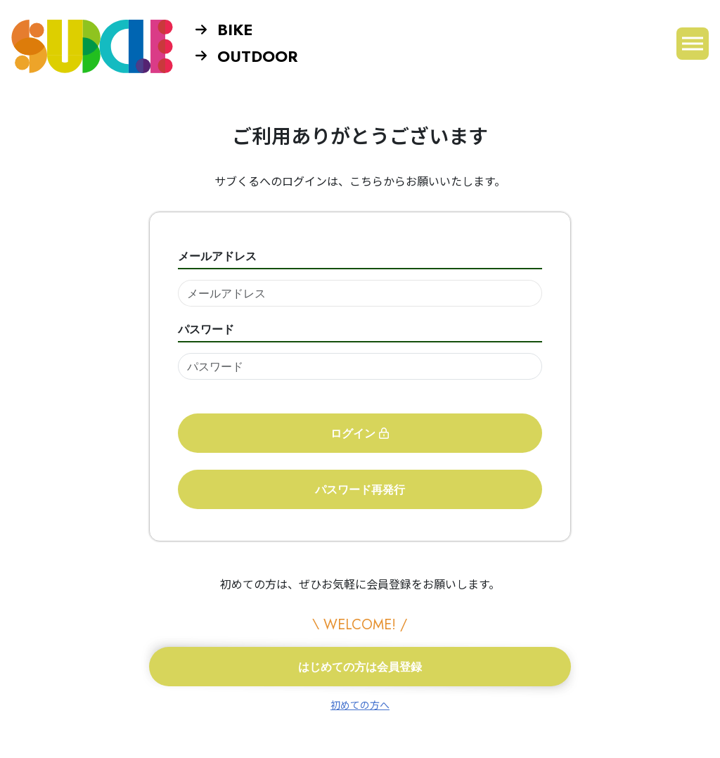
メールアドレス (217, 256)
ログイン (359, 433)
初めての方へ (360, 705)
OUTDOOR (246, 56)
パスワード (206, 329)
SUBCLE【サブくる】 (92, 46)
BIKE (223, 29)
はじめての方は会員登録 (360, 666)
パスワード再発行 (360, 489)
